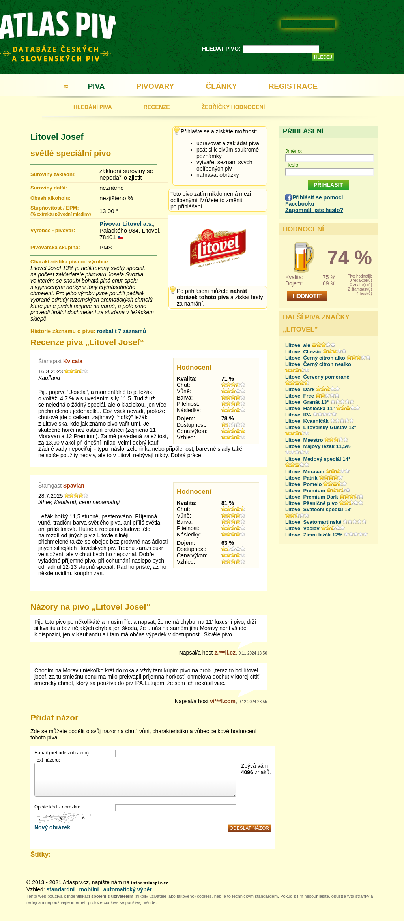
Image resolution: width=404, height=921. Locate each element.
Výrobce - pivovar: (52, 230)
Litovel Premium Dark (311, 497)
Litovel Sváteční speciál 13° (318, 509)
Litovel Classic (303, 352)
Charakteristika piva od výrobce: (70, 261)
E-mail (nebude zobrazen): (62, 753)
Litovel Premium (305, 490)
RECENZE (157, 107)
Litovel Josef (56, 137)
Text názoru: (47, 760)
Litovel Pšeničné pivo (311, 503)
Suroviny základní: (53, 174)
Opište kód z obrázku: (57, 807)
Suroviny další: (48, 188)
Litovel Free (299, 396)
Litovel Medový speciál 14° (317, 459)
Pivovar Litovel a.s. (126, 223)
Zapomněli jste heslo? (314, 210)
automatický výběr (127, 889)
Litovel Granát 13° (307, 402)
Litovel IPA (298, 415)
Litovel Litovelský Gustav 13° (320, 427)
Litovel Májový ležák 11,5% (317, 446)
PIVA (96, 86)
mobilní (89, 889)
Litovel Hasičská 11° (310, 408)
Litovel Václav (302, 528)
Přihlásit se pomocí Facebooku (314, 200)
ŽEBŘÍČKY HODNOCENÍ (233, 107)
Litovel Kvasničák (307, 421)
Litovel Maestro (304, 440)
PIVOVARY (155, 86)
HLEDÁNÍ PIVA (92, 107)
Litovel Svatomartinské (313, 522)
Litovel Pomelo (303, 484)
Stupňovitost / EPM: (60, 210)
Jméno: (293, 151)
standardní (61, 889)
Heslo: (292, 165)
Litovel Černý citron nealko (318, 364)
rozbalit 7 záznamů (121, 331)
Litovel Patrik (301, 478)
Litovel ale (297, 345)
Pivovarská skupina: (55, 247)
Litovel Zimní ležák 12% (313, 535)
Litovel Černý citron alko (315, 358)
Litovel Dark (299, 389)
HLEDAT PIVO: (221, 48)
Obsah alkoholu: (50, 198)
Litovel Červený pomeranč (317, 377)
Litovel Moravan (304, 472)
